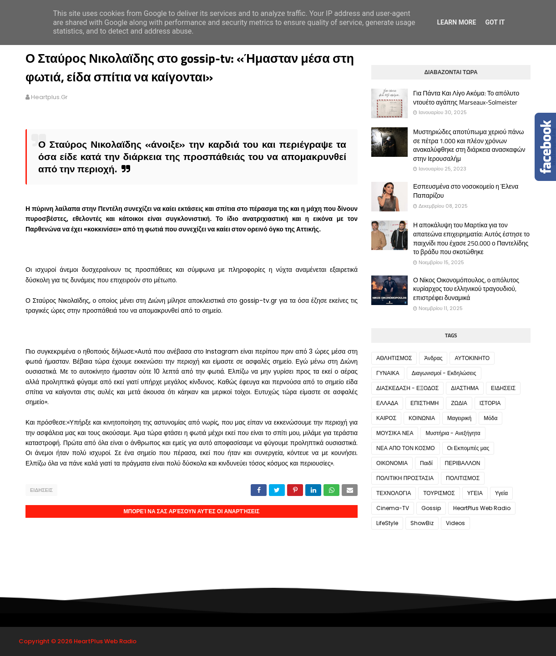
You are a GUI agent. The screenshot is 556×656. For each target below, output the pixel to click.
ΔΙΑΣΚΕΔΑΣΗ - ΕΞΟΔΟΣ (407, 388)
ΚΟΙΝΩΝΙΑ (422, 418)
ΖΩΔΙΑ (459, 403)
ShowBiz (422, 523)
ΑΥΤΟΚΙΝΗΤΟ (472, 358)
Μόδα (490, 418)
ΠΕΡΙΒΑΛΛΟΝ (462, 463)
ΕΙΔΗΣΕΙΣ (41, 490)
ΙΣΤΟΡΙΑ (490, 403)
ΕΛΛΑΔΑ (387, 403)
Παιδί (426, 463)
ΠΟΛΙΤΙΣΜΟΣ (463, 478)
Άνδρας (433, 358)
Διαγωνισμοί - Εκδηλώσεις (444, 373)
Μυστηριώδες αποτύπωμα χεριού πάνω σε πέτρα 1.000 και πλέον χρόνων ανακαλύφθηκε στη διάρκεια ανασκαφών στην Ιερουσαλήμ (469, 145)
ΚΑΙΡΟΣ (386, 418)
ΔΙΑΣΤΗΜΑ (465, 388)
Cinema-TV (392, 508)
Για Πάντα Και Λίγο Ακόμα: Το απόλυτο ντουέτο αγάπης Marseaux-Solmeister (466, 97)
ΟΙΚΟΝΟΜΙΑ (392, 463)
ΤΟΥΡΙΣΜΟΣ (439, 493)
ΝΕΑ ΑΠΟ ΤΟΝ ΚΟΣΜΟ (405, 448)
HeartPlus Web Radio (482, 508)
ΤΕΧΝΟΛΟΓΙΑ (393, 493)
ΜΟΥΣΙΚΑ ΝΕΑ (394, 433)
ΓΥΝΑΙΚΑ (387, 373)
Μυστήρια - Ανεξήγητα (452, 433)
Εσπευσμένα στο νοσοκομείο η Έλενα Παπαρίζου (465, 191)
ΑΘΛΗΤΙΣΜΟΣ (394, 358)
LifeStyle (387, 523)
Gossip (431, 508)
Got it (495, 22)
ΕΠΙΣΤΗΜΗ (424, 403)
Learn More (456, 22)
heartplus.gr (49, 97)
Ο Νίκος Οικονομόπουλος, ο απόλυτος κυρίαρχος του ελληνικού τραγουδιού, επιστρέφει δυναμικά (466, 288)
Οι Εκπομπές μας (468, 448)
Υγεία (501, 493)
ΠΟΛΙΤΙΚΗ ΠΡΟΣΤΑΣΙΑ (405, 478)
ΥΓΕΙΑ (475, 493)
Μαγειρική (459, 418)
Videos (455, 523)
